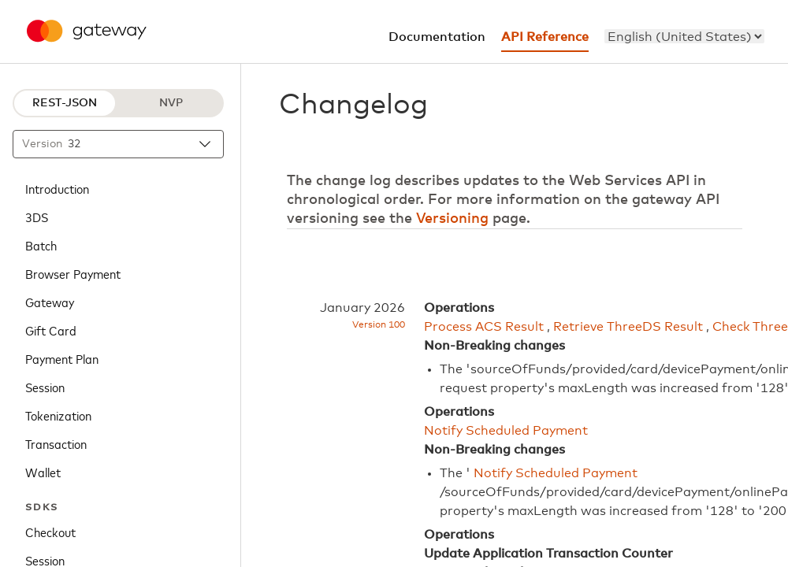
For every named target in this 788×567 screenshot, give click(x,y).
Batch (41, 245)
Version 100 (378, 325)
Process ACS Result (484, 327)
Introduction (57, 188)
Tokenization (58, 415)
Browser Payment (73, 273)
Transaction (56, 443)
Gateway (49, 301)
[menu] (684, 36)
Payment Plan (61, 358)
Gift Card (50, 330)
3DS (36, 216)
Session (45, 386)
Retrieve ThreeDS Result (628, 327)
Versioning (452, 219)
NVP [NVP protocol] (171, 103)
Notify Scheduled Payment (506, 430)
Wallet (43, 471)
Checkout (50, 531)
